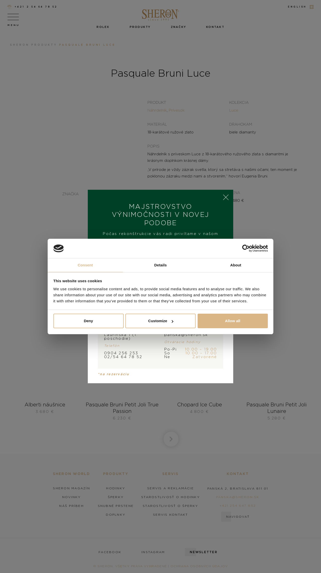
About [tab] (235, 265)
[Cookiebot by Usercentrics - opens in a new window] (246, 248)
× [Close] (225, 197)
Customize (160, 321)
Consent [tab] (85, 265)
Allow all (232, 321)
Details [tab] (160, 265)
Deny (88, 321)
